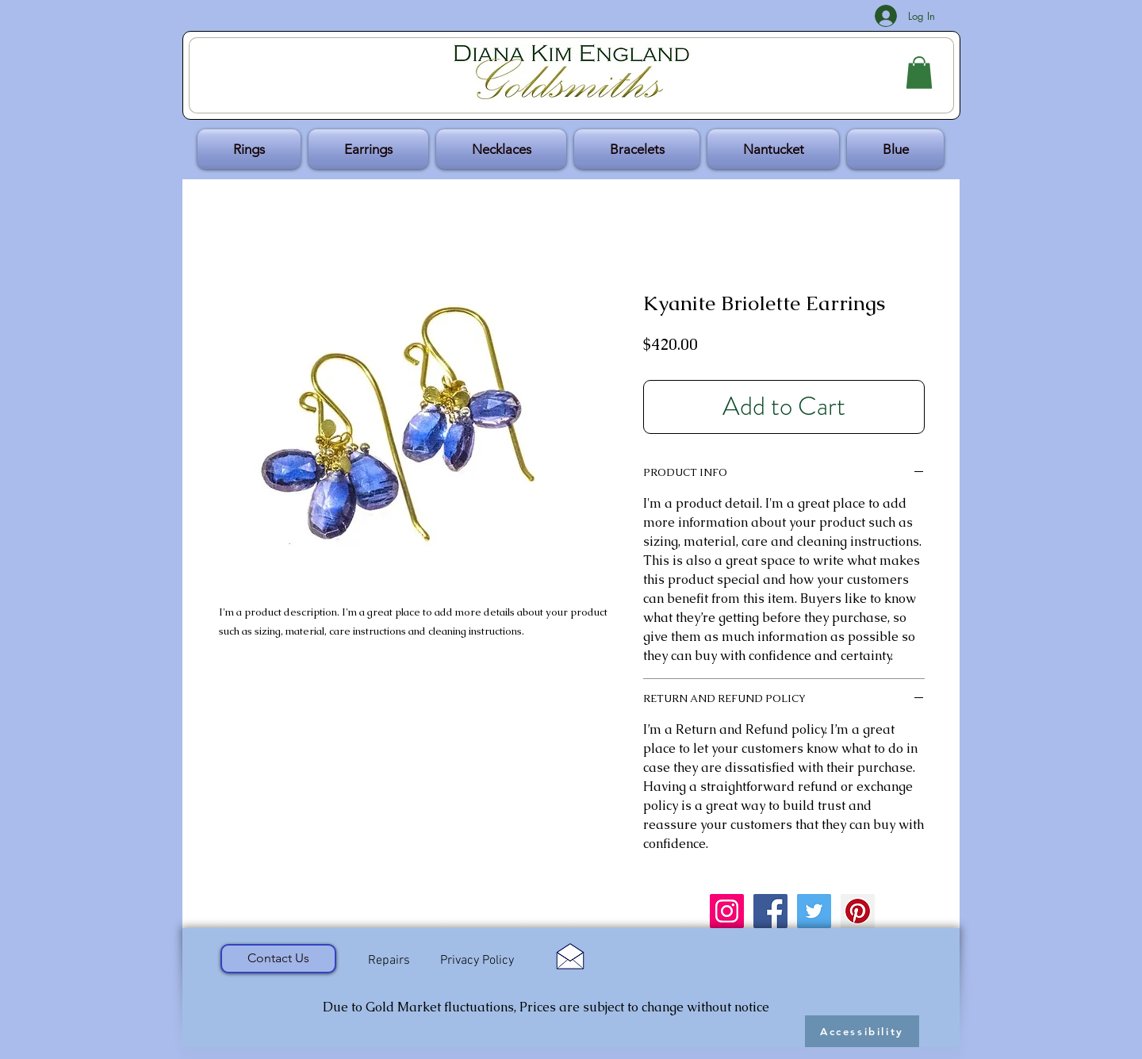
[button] (919, 72)
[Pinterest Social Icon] (858, 911)
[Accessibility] (862, 1031)
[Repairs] (389, 961)
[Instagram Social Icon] (727, 911)
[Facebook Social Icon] (770, 911)
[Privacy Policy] (477, 961)
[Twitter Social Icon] (814, 911)
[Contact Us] (278, 958)
